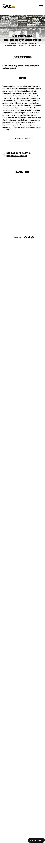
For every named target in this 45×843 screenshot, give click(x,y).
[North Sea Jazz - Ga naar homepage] (8, 6)
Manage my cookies (36, 840)
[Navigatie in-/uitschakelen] (41, 6)
